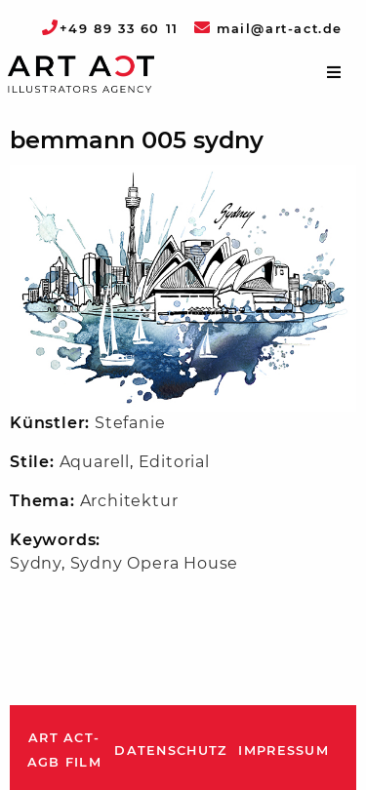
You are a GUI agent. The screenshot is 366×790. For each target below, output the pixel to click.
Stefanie (130, 423)
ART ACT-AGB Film (64, 750)
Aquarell (95, 462)
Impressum (283, 750)
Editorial (174, 462)
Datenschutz (170, 750)
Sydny (35, 563)
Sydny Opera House (154, 563)
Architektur (129, 501)
